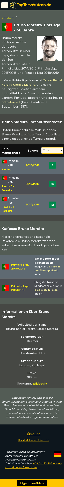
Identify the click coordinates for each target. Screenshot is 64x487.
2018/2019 (33, 165)
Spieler (8, 18)
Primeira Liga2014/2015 (20, 288)
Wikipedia (40, 383)
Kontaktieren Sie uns (33, 440)
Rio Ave (6, 169)
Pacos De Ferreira (8, 188)
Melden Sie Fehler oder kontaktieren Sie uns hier (33, 465)
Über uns (33, 434)
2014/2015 (33, 204)
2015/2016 (32, 184)
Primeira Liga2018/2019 (20, 266)
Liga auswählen (32, 483)
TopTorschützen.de (34, 4)
